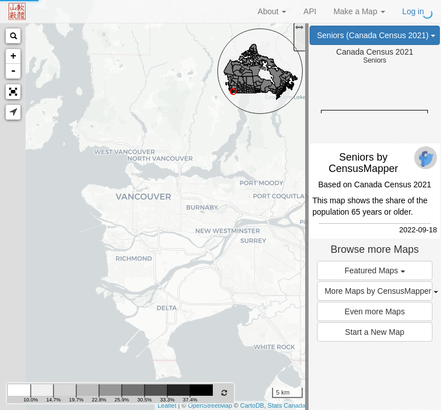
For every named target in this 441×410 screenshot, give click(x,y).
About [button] (272, 11)
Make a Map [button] (359, 11)
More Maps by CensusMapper (378, 291)
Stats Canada (286, 405)
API (309, 11)
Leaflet (167, 405)
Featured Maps (374, 270)
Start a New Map (374, 332)
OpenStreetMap (210, 405)
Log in (413, 11)
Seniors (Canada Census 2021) (376, 35)
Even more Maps (375, 311)
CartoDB (252, 405)
